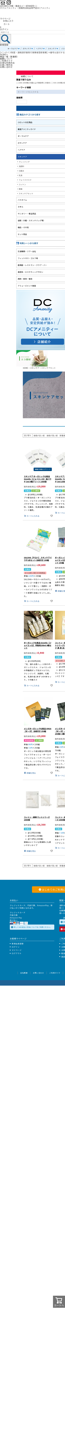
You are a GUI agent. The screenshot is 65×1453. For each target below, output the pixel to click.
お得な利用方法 (7, 62)
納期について (6, 58)
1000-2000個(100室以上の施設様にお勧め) (33, 82)
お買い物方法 (6, 64)
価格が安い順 (39, 435)
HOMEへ (4, 54)
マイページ (5, 18)
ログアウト (17, 953)
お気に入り (6, 20)
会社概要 (24, 973)
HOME (25, 368)
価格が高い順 (52, 435)
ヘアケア (39, 48)
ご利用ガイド (6, 60)
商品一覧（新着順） (9, 56)
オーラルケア (13, 48)
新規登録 (4, 44)
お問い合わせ (6, 66)
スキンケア (52, 48)
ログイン (4, 29)
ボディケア (27, 48)
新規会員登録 (17, 943)
